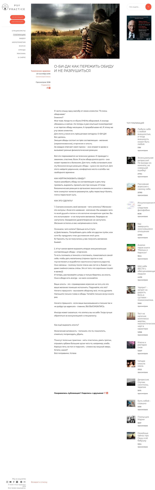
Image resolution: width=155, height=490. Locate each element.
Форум (22, 46)
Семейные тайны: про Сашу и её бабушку (143, 437)
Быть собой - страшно (144, 402)
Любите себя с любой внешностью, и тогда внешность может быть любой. (144, 136)
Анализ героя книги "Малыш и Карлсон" (144, 249)
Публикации (19, 34)
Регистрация (17, 17)
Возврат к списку (39, 482)
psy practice (13, 7)
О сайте (22, 57)
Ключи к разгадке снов (142, 345)
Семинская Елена (43, 77)
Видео (22, 38)
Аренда (22, 50)
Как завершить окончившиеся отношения (145, 228)
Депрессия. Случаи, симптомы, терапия (143, 383)
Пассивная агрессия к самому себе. (144, 186)
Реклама (21, 53)
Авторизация (17, 22)
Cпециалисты (19, 31)
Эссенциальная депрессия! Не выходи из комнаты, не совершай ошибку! (145, 164)
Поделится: (45, 85)
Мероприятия (19, 42)
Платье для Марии (143, 418)
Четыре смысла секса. (141, 363)
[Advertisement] (84, 92)
